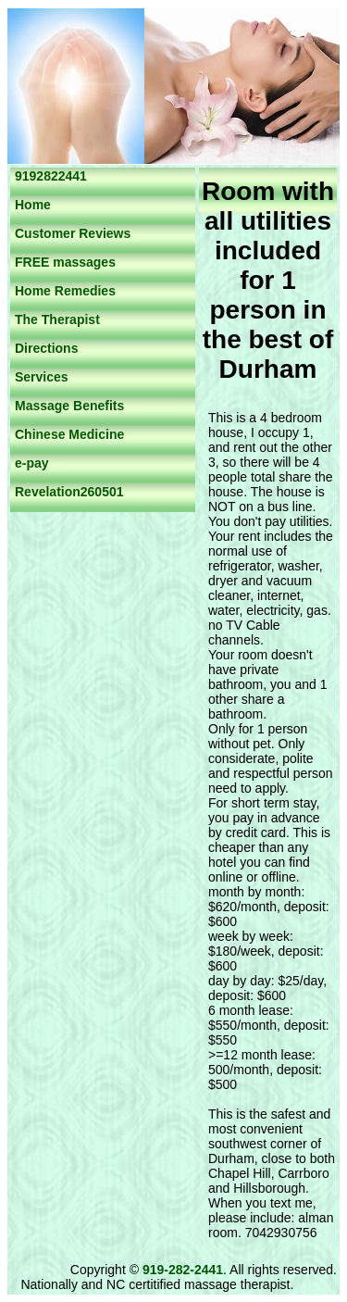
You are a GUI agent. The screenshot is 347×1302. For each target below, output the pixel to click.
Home (33, 204)
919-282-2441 (183, 1269)
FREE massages (65, 262)
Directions (46, 348)
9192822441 (51, 176)
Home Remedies (65, 290)
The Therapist (57, 319)
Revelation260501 (69, 491)
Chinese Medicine (69, 434)
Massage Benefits (69, 405)
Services (41, 376)
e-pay (32, 463)
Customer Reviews (72, 233)
